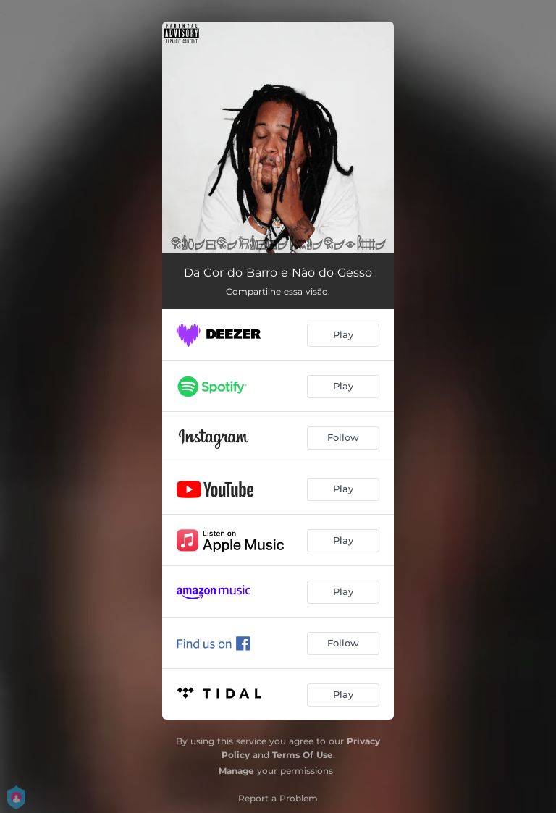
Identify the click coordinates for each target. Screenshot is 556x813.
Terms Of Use (302, 754)
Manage (236, 770)
